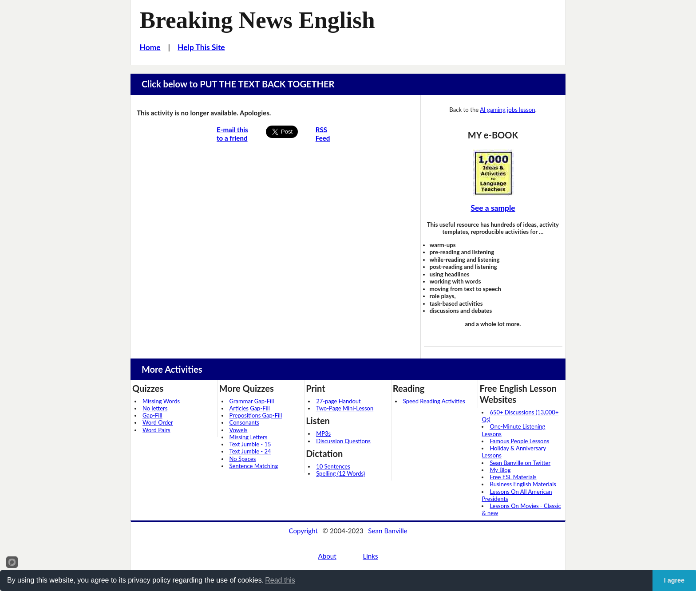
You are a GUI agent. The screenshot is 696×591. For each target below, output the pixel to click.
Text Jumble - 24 (250, 451)
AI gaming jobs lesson (507, 109)
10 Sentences (333, 466)
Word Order (157, 422)
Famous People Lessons (519, 441)
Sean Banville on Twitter (520, 462)
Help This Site (201, 47)
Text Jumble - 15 (250, 444)
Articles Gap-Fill (249, 408)
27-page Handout (338, 401)
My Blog (500, 469)
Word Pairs (156, 429)
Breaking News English (257, 20)
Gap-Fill (152, 415)
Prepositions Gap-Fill (255, 415)
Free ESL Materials (513, 477)
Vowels (238, 429)
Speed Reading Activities (434, 401)
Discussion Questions (343, 441)
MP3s (323, 433)
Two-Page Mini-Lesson (344, 408)
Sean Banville (387, 531)
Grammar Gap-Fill (251, 401)
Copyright (303, 531)
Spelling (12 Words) (340, 473)
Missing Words (161, 401)
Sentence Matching (253, 465)
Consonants (244, 422)
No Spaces (242, 458)
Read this (280, 580)
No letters (154, 408)
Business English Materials (523, 484)
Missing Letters (248, 437)
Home (150, 47)
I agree (674, 580)
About (327, 556)
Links (370, 556)
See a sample (493, 208)
